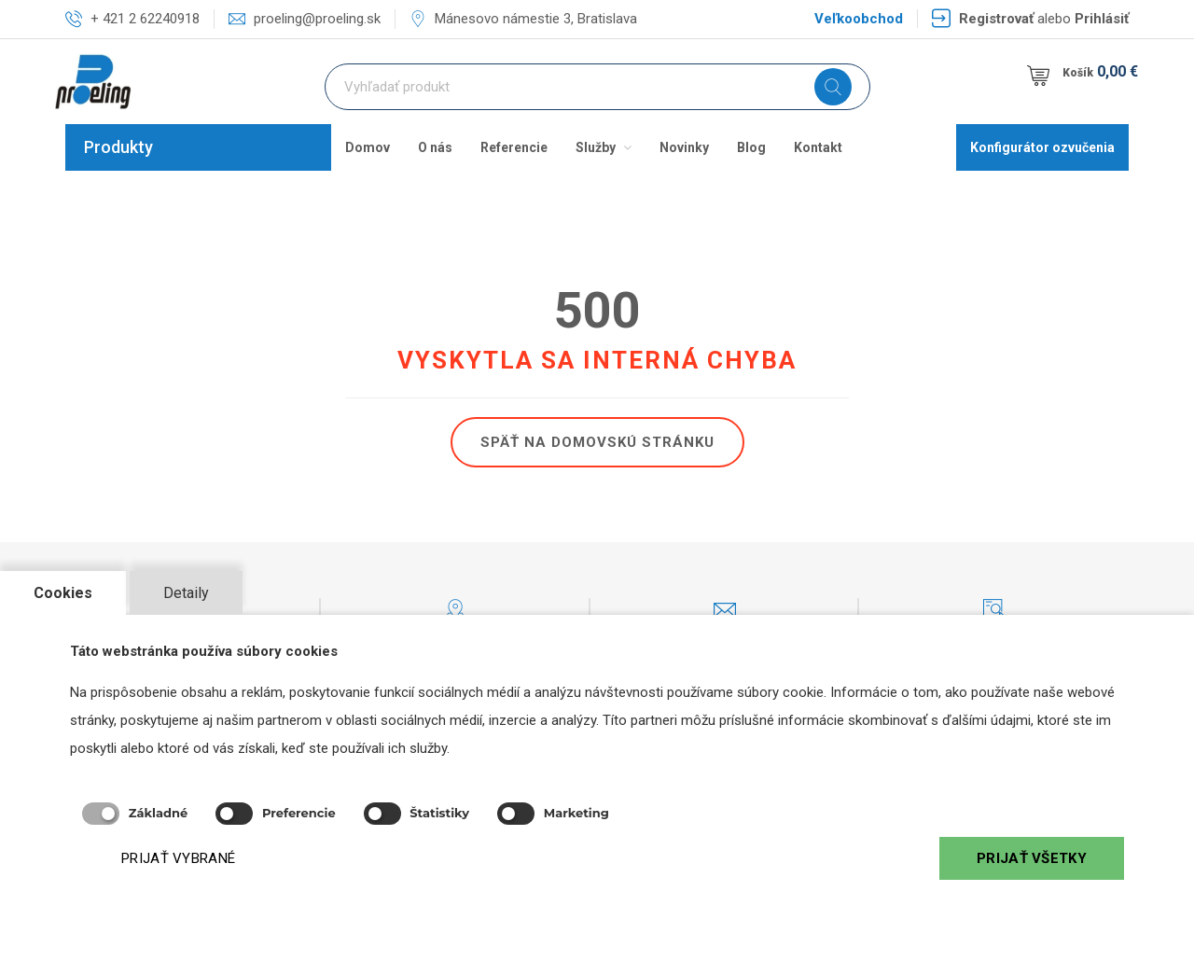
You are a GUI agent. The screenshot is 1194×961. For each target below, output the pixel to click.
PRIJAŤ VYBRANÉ (178, 858)
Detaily (186, 593)
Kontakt (818, 147)
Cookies (63, 593)
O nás (435, 147)
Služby (604, 147)
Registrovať (996, 18)
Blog (751, 147)
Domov (367, 147)
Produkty (118, 147)
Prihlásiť (1102, 18)
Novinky (684, 147)
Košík (1102, 71)
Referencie (514, 147)
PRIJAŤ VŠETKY (1032, 858)
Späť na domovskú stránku (597, 442)
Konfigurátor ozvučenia (1042, 147)
